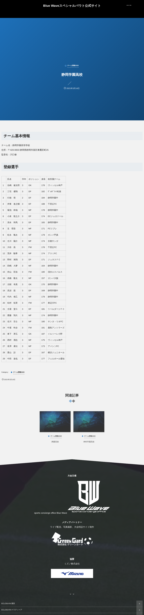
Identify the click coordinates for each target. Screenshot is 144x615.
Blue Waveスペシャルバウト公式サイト (72, 5)
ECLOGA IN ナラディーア (11, 610)
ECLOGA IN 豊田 (8, 603)
